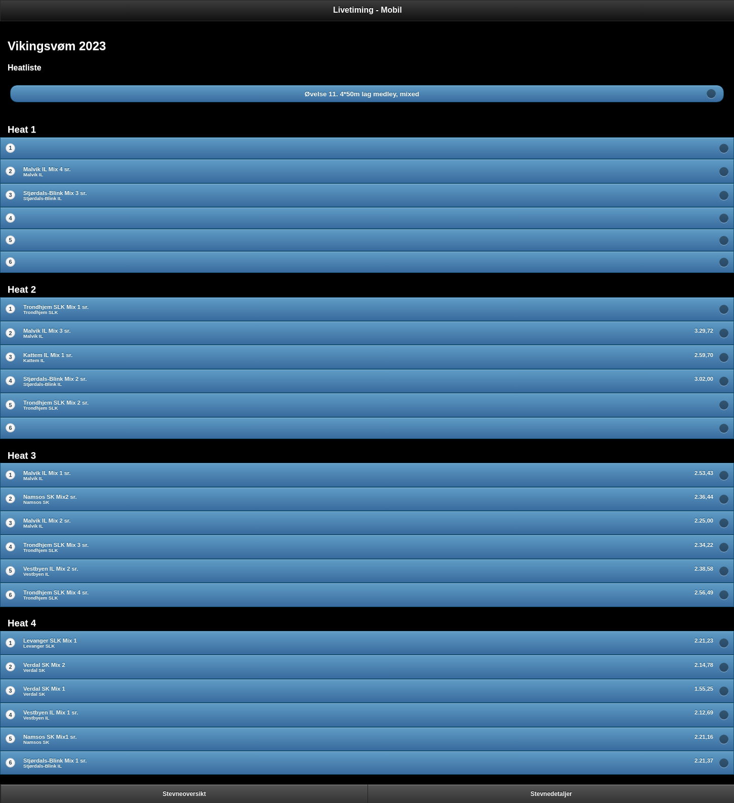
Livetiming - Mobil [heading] (367, 10)
